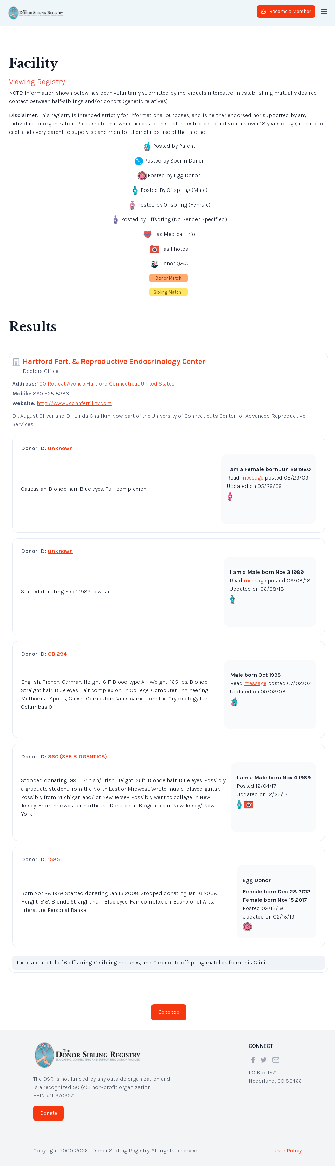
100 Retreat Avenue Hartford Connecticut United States (105, 383)
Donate (48, 1113)
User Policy (288, 1150)
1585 (54, 859)
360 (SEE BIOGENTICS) (77, 756)
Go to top (168, 1012)
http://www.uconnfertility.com (74, 403)
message (252, 477)
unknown (60, 448)
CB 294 (57, 653)
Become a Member (286, 11)
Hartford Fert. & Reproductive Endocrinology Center (114, 361)
